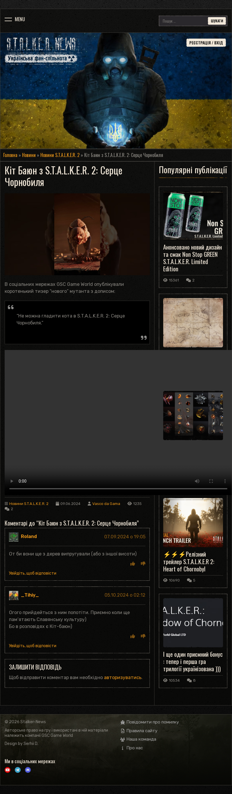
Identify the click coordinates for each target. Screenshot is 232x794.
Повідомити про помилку (150, 722)
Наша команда (138, 739)
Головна (10, 154)
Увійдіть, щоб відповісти (32, 573)
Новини (29, 154)
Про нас (132, 747)
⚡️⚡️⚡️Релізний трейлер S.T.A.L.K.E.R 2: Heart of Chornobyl (188, 561)
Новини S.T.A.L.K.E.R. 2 (60, 154)
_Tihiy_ (30, 595)
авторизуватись (122, 677)
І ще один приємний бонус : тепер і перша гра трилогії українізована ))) (193, 661)
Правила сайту (139, 730)
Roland (29, 536)
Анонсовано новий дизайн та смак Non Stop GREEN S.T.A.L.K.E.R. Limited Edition (192, 257)
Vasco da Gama (106, 504)
